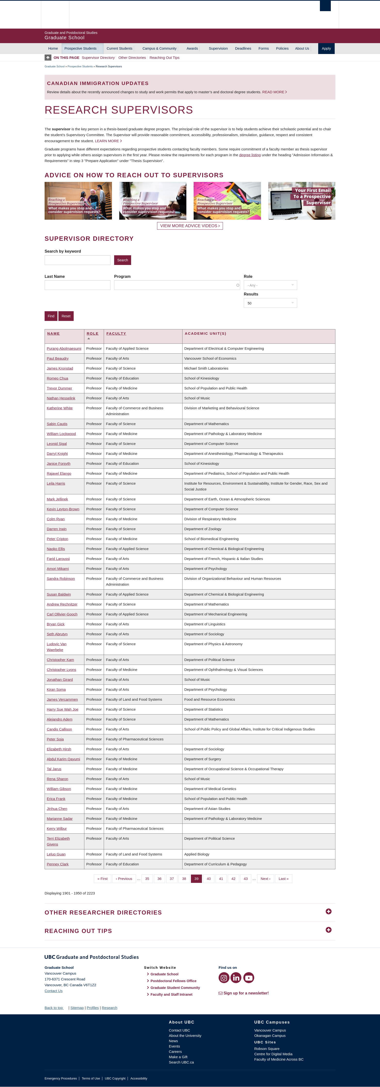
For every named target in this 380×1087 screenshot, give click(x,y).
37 (174, 878)
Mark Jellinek (57, 499)
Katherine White (60, 408)
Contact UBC (179, 1030)
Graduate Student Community (175, 988)
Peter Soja (55, 739)
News (173, 1041)
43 (248, 878)
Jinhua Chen (57, 809)
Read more (273, 92)
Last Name (55, 276)
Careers (175, 1051)
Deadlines (243, 48)
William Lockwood (61, 434)
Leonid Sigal (57, 444)
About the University (185, 1035)
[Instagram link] (224, 977)
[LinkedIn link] (235, 977)
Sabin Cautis (57, 424)
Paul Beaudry (58, 358)
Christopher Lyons (61, 670)
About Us (302, 48)
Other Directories (132, 57)
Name (53, 333)
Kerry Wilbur (57, 828)
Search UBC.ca (181, 1062)
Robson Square (266, 1049)
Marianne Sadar (60, 818)
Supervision (218, 48)
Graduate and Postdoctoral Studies (190, 958)
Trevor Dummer (59, 388)
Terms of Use (91, 1078)
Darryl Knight (57, 453)
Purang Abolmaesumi (64, 348)
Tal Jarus (54, 769)
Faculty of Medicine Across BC (278, 1059)
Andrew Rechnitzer (62, 604)
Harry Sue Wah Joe (62, 709)
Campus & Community (159, 48)
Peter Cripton (57, 539)
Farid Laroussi (58, 559)
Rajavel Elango (59, 473)
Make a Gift (178, 1057)
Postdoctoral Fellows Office (173, 981)
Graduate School (55, 66)
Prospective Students (80, 48)
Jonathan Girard (60, 679)
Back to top (56, 1008)
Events (174, 1046)
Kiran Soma (56, 689)
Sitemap (77, 1008)
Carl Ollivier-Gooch (62, 614)
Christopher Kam (60, 660)
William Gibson (59, 789)
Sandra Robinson (61, 578)
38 (186, 878)
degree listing (250, 155)
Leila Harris (56, 483)
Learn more (107, 141)
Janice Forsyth (59, 463)
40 (210, 878)
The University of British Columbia (55, 15)
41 (223, 878)
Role (248, 276)
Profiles (93, 1008)
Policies (282, 48)
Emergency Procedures (61, 1078)
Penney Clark (58, 864)
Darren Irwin (57, 529)
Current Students (119, 48)
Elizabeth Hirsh (59, 749)
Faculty (116, 333)
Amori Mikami (58, 569)
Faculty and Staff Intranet (171, 994)
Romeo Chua (57, 378)
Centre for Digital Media (273, 1054)
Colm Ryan (56, 519)
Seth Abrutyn (57, 634)
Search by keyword (63, 251)
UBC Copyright (115, 1078)
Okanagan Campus (269, 1035)
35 (149, 878)
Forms (264, 48)
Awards (192, 48)
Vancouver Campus (270, 1030)
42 (235, 878)
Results (251, 294)
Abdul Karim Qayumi (63, 759)
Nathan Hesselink (61, 398)
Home (53, 48)
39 (198, 878)
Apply (326, 48)
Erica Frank (56, 799)
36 (161, 878)
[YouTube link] (248, 977)
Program (122, 276)
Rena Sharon (57, 779)
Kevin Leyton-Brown (63, 509)
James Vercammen (62, 699)
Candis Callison (59, 729)
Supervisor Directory (98, 57)
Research (109, 1008)
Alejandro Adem (59, 719)
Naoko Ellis (56, 549)
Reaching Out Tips (164, 57)
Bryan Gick (55, 624)
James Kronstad (60, 368)
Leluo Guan (56, 854)
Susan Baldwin (59, 594)
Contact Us (54, 991)
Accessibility (138, 1078)
